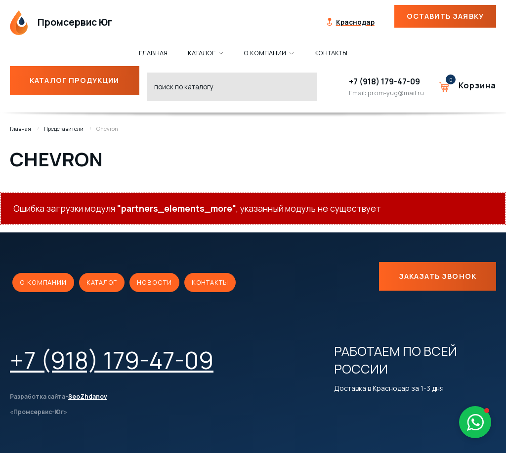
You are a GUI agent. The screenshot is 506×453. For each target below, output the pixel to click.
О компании (43, 282)
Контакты (210, 282)
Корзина (477, 85)
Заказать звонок (437, 276)
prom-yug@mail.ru (396, 92)
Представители (64, 128)
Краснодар (355, 22)
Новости (154, 282)
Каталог (101, 282)
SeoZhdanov (87, 397)
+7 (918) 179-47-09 (384, 81)
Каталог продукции (69, 80)
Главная (20, 128)
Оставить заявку (445, 16)
